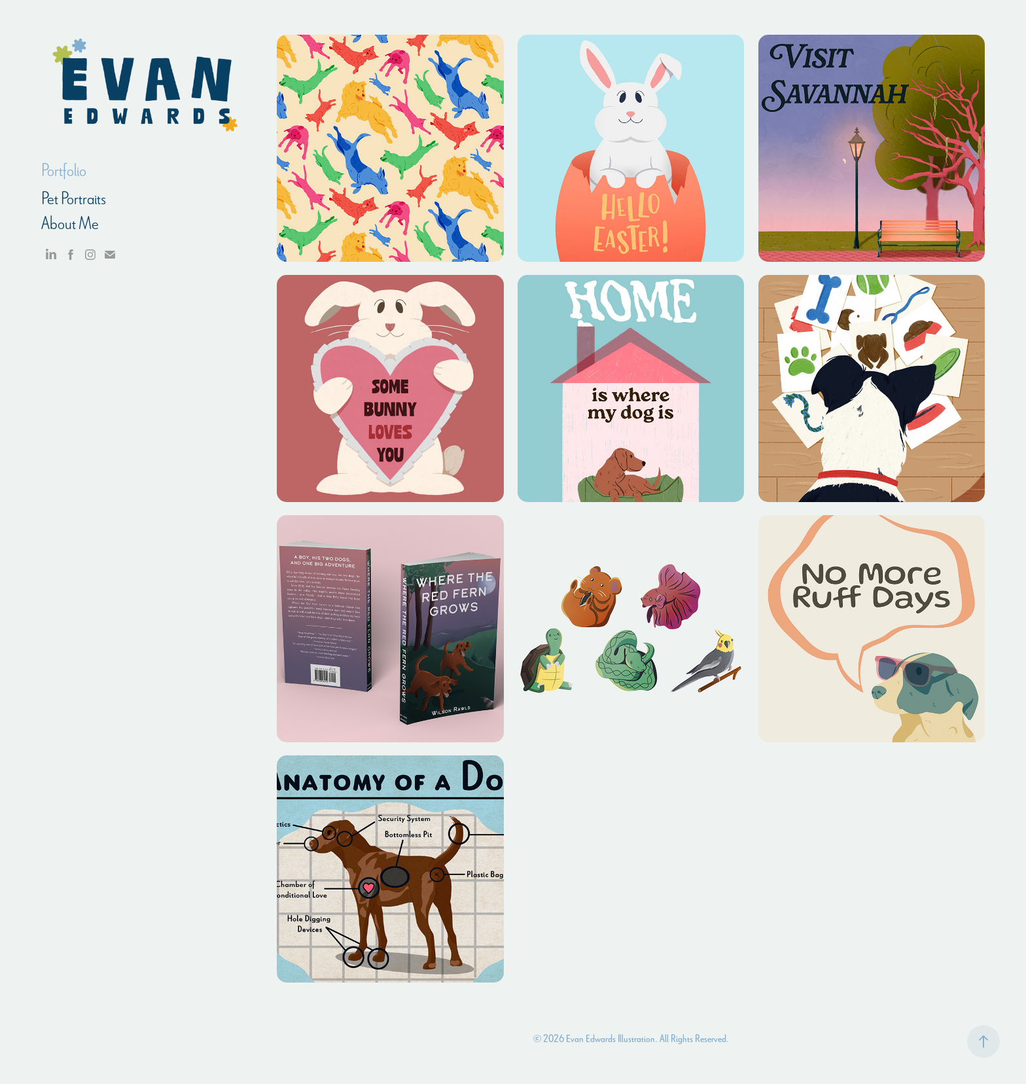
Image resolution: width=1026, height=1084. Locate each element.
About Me (70, 223)
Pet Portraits (73, 198)
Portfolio (63, 170)
